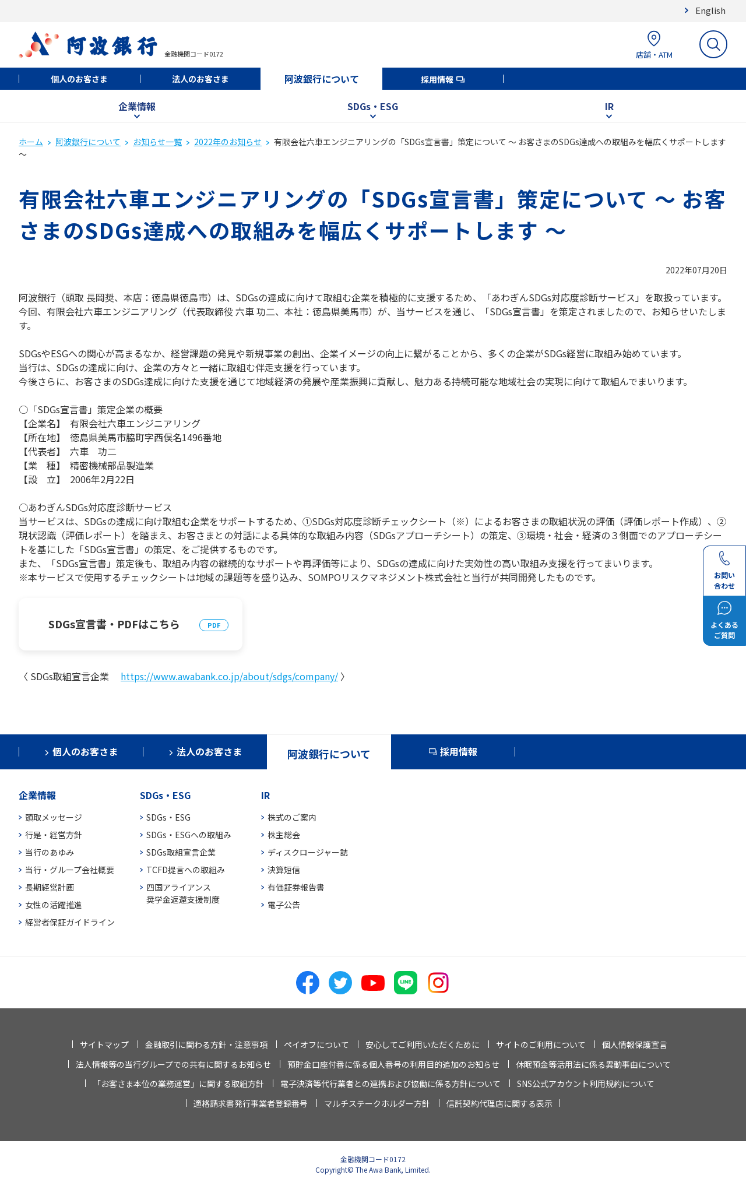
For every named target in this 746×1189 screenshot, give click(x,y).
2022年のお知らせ (228, 141)
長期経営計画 (49, 887)
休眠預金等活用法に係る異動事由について (593, 1064)
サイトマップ (104, 1044)
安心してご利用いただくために (422, 1044)
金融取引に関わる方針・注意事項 (206, 1044)
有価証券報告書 (296, 887)
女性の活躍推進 (53, 904)
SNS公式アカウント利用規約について (585, 1083)
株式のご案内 (292, 817)
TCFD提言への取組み (185, 869)
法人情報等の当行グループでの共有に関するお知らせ (173, 1064)
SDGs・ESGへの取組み (188, 834)
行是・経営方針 (53, 834)
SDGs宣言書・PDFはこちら (114, 623)
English (710, 10)
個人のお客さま (79, 79)
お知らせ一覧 (157, 141)
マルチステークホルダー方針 (377, 1103)
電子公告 (284, 904)
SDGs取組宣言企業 (181, 852)
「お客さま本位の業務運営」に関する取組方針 (178, 1083)
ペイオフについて (316, 1044)
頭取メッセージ (53, 817)
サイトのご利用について (541, 1044)
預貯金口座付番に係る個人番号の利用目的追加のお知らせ (393, 1064)
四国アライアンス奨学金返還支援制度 (183, 893)
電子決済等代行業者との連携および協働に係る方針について (390, 1083)
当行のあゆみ (49, 852)
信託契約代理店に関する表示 (499, 1103)
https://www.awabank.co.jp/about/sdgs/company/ (229, 676)
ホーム (31, 141)
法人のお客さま (200, 79)
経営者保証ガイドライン (70, 922)
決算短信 (284, 869)
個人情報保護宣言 (634, 1044)
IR (609, 106)
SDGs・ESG (372, 106)
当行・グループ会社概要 (69, 869)
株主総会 (284, 834)
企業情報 (137, 106)
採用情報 (437, 79)
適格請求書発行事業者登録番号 (250, 1103)
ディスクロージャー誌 (308, 852)
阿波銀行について (321, 79)
